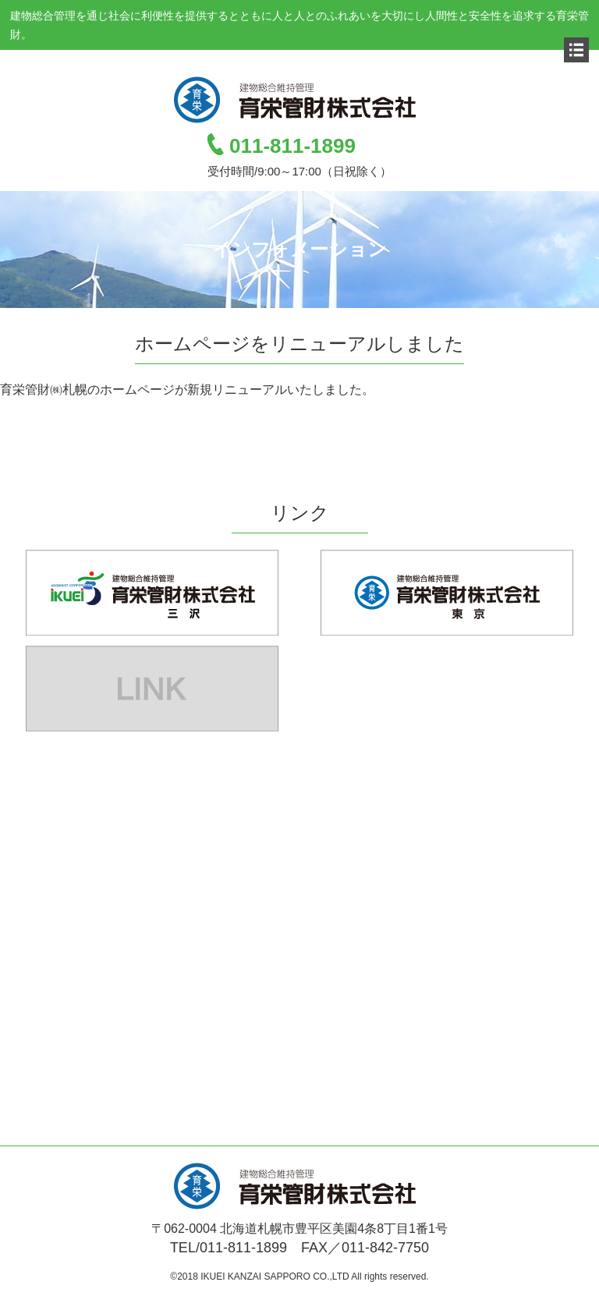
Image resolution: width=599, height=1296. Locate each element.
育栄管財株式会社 (299, 99)
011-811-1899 (292, 146)
